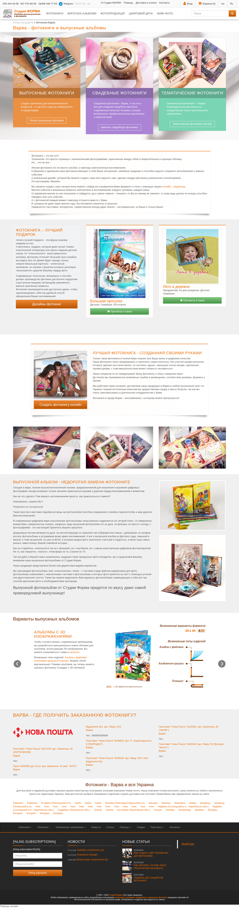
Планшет (64, 660)
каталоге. (74, 652)
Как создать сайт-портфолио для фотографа (151, 853)
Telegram (66, 4)
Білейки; (170, 809)
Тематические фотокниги (192, 93)
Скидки (141, 827)
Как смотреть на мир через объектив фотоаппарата (150, 865)
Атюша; (158, 809)
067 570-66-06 (28, 3)
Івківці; (193, 803)
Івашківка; (180, 803)
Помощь (128, 2)
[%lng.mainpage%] (23, 22)
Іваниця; (153, 803)
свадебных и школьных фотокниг (151, 897)
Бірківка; (199, 809)
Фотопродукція (112, 13)
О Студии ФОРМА (111, 2)
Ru (231, 3)
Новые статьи (136, 842)
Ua (222, 3)
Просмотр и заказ (119, 311)
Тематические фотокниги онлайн (192, 123)
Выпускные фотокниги (46, 93)
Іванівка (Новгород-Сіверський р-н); (125, 803)
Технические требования (70, 827)
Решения (44, 827)
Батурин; (213, 809)
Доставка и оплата (146, 2)
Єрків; (78, 803)
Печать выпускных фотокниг (47, 120)
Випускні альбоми (81, 13)
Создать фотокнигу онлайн (61, 405)
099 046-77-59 (47, 3)
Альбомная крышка (45, 660)
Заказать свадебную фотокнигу (119, 127)
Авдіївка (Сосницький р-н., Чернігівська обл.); (183, 806)
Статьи (110, 827)
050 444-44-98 (11, 3)
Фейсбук (188, 844)
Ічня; (38, 806)
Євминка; (18, 803)
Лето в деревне (176, 287)
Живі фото (165, 13)
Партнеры (157, 827)
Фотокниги (54, 13)
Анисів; (98, 809)
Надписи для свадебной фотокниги (148, 878)
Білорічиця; (185, 809)
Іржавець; (205, 803)
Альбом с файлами (75, 657)
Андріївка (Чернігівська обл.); (74, 809)
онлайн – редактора (174, 186)
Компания (25, 827)
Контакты (164, 2)
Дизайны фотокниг (46, 304)
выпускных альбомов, (124, 897)
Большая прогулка (106, 301)
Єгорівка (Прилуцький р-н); (56, 803)
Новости (96, 827)
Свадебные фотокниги (119, 93)
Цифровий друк (141, 13)
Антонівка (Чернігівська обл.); (133, 809)
